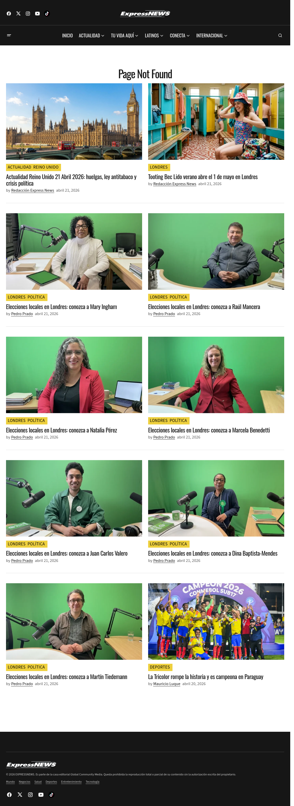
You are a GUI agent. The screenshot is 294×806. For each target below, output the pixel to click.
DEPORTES (160, 667)
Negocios (24, 782)
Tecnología (92, 782)
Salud (38, 782)
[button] (9, 35)
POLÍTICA (36, 297)
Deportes (51, 782)
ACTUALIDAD (19, 167)
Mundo (10, 782)
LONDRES (159, 167)
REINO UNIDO (46, 167)
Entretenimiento (71, 782)
